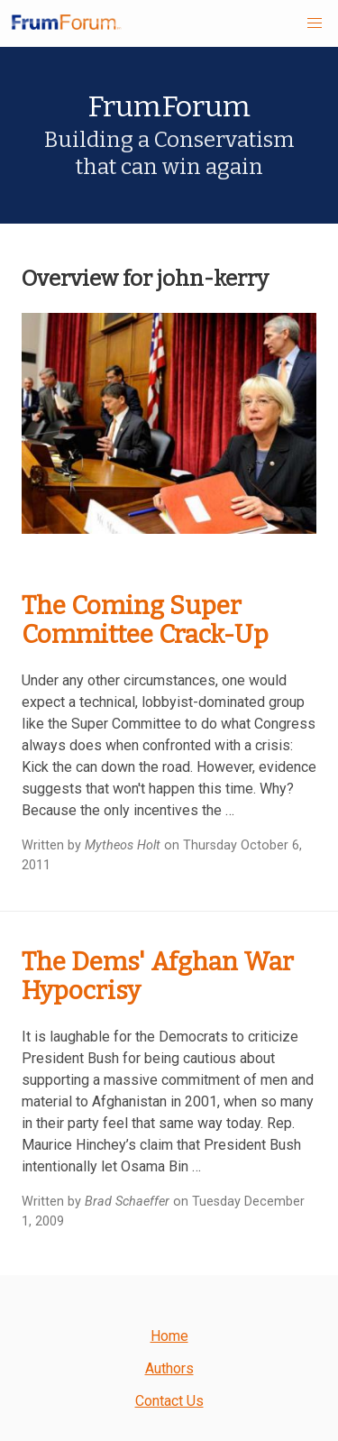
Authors (169, 1368)
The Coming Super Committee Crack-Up (145, 620)
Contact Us (169, 1400)
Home (169, 1336)
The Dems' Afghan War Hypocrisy (158, 976)
